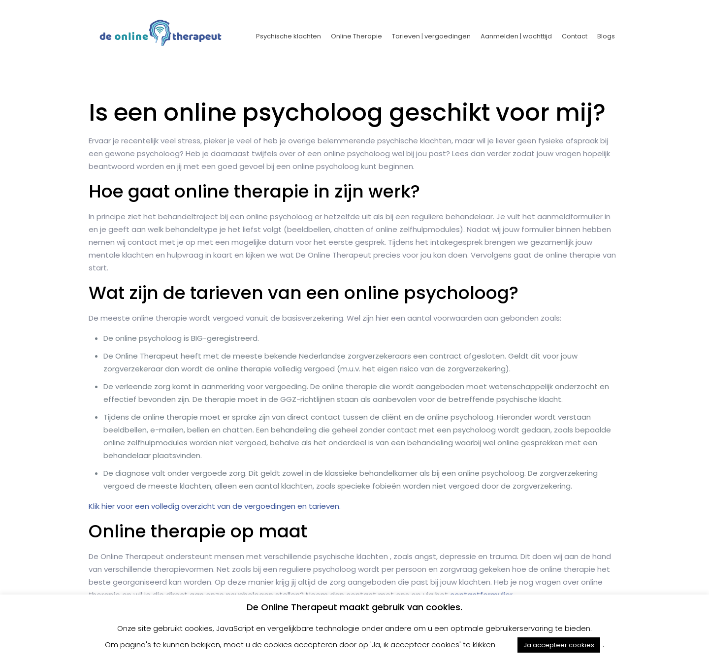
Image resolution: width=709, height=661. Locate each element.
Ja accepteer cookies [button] (558, 645)
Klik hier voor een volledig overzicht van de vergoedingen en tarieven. (215, 506)
